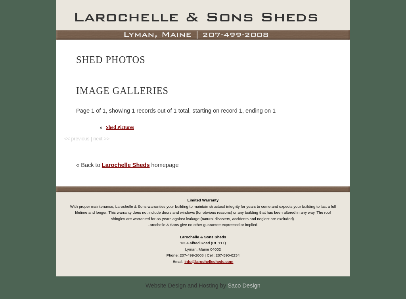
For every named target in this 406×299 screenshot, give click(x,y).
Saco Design (244, 285)
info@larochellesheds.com (208, 261)
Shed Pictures (120, 127)
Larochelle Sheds (126, 165)
